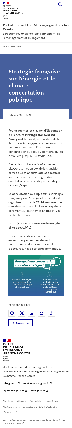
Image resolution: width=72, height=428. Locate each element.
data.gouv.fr (37, 391)
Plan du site (8, 401)
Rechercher (60, 4)
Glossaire (22, 401)
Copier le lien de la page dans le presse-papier (51, 313)
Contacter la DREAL (33, 406)
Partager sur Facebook (11, 313)
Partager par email (41, 313)
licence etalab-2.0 (12, 423)
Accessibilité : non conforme (44, 401)
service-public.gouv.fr (36, 383)
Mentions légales (11, 406)
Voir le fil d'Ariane (12, 46)
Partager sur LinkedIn (31, 313)
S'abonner (20, 323)
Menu (67, 4)
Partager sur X (21, 313)
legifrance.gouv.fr (13, 391)
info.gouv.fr (10, 383)
